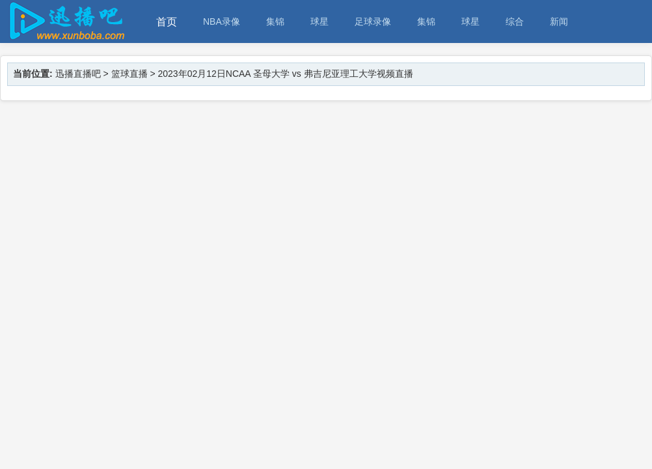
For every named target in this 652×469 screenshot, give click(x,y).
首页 (166, 21)
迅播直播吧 (78, 73)
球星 (319, 21)
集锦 (275, 21)
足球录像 (373, 21)
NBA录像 (221, 21)
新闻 (559, 21)
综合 (515, 21)
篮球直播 (129, 73)
